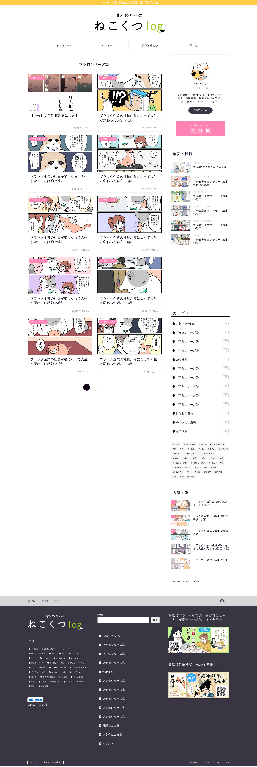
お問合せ (192, 46)
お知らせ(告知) (202, 324)
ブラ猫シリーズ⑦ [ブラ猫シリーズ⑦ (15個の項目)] (198, 463)
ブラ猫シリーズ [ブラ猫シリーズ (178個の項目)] (190, 454)
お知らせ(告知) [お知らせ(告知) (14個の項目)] (189, 445)
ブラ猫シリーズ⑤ (202, 368)
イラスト (202, 431)
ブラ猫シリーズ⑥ (202, 378)
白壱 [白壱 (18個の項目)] (174, 477)
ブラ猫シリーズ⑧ (202, 395)
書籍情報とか (150, 46)
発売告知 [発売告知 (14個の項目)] (218, 473)
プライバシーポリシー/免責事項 (45, 763)
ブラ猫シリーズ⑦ (202, 386)
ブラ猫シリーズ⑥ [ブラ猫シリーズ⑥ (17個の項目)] (180, 463)
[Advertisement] (200, 278)
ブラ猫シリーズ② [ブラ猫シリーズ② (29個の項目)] (207, 454)
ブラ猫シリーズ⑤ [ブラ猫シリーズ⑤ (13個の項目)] (216, 459)
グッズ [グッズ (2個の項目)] (201, 449)
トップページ (64, 46)
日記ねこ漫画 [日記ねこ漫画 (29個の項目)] (178, 473)
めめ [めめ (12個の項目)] (174, 449)
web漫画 (202, 360)
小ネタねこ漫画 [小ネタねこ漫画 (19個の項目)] (201, 468)
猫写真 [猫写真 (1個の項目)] (197, 473)
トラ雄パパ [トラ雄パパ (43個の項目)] (223, 449)
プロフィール (107, 46)
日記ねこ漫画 (202, 413)
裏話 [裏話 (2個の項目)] (182, 477)
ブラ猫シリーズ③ (202, 342)
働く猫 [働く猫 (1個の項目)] (188, 468)
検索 (100, 615)
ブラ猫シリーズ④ (202, 351)
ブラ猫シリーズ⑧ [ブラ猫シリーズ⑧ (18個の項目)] (216, 463)
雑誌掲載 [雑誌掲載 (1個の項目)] (191, 477)
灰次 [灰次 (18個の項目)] (189, 473)
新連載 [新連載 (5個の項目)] (213, 468)
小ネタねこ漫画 (202, 422)
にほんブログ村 (37, 705)
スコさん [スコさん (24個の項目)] (211, 449)
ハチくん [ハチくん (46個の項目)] (176, 454)
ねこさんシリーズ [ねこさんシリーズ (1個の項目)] (217, 445)
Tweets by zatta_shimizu (187, 581)
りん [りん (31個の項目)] (182, 449)
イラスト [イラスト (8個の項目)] (191, 449)
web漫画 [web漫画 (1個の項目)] (176, 445)
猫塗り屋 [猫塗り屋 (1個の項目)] (207, 473)
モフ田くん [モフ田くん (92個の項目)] (177, 468)
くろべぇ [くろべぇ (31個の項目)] (202, 445)
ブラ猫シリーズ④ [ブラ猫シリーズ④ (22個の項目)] (198, 459)
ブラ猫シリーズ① (202, 404)
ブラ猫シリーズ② (202, 333)
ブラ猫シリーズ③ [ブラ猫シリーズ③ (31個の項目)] (180, 459)
